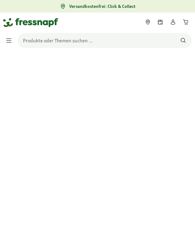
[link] (148, 22)
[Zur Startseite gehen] (10, 22)
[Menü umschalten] (10, 40)
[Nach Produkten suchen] (183, 40)
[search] (105, 40)
